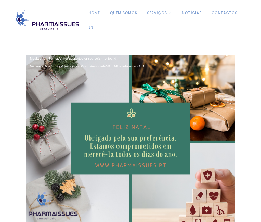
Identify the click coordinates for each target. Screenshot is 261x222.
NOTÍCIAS (192, 13)
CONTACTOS (224, 13)
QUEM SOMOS (123, 13)
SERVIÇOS (157, 13)
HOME (94, 13)
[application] (130, 116)
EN (90, 28)
